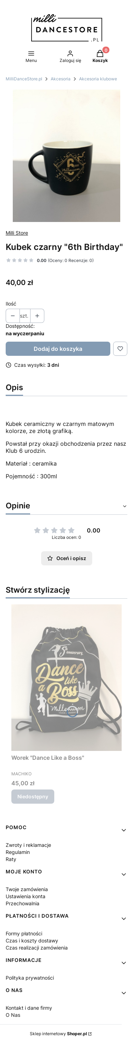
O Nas (13, 1015)
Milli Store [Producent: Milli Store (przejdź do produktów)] (17, 233)
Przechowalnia (22, 903)
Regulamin (18, 852)
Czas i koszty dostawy (32, 940)
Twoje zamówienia (27, 889)
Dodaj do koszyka (58, 348)
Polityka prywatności (30, 978)
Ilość (11, 304)
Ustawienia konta (25, 896)
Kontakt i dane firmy (29, 1008)
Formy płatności (24, 933)
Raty (11, 859)
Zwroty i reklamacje (28, 845)
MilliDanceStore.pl (24, 78)
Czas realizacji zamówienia (37, 948)
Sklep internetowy (58, 1033)
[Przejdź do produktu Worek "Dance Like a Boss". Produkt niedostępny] (66, 677)
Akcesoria (61, 78)
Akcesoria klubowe (98, 78)
